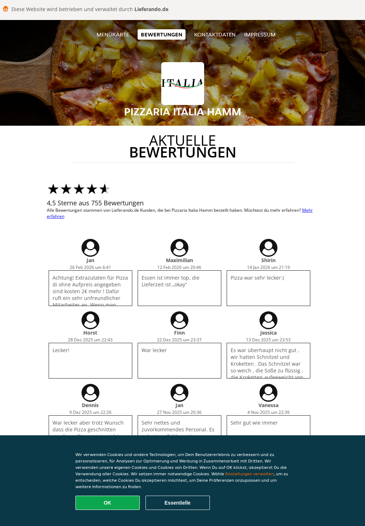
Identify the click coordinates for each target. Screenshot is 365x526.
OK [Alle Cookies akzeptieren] (107, 503)
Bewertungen (161, 34)
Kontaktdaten (215, 34)
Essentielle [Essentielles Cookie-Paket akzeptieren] (177, 503)
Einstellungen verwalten (249, 473)
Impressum (260, 34)
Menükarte (113, 34)
